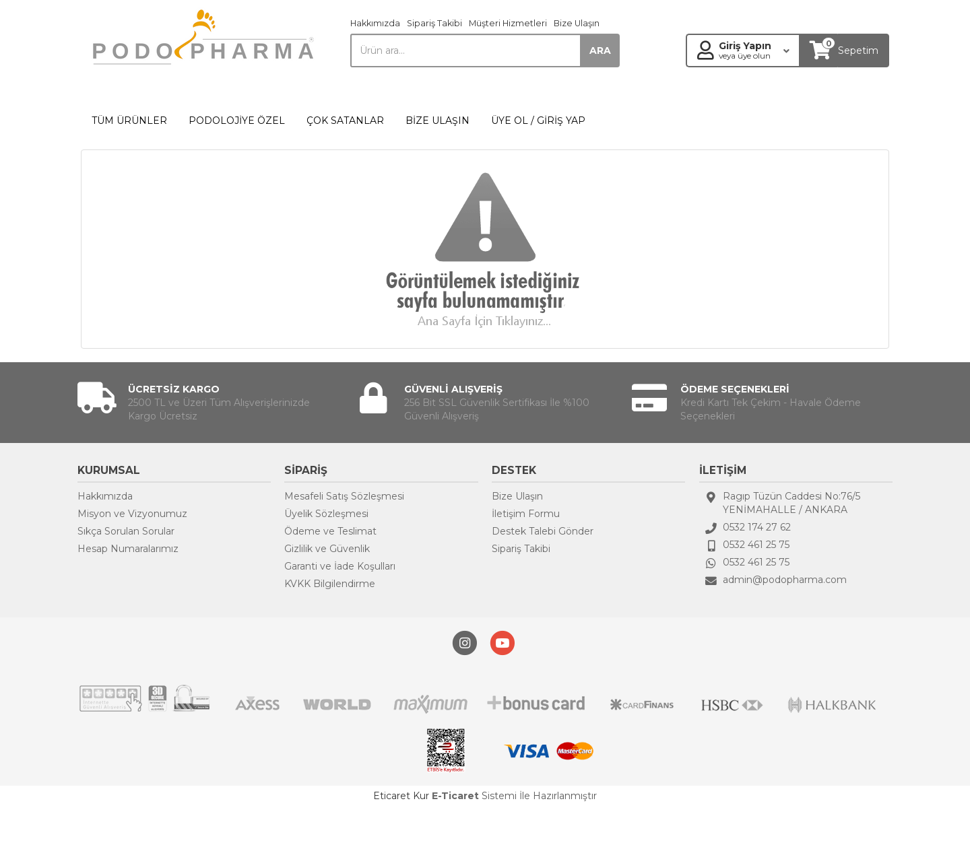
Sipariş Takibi (434, 23)
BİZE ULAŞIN (438, 120)
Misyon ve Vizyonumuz (132, 514)
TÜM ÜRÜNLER (129, 120)
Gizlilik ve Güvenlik (327, 549)
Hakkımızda (375, 23)
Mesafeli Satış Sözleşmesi (344, 496)
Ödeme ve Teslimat (330, 531)
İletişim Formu (526, 514)
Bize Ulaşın (577, 23)
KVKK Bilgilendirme (329, 584)
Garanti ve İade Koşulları (339, 566)
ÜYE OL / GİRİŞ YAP (538, 120)
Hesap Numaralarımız (128, 549)
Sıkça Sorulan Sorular (125, 531)
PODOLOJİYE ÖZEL (237, 120)
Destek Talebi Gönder (542, 531)
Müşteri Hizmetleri (508, 23)
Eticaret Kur (401, 796)
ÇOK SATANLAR (345, 120)
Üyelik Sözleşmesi (326, 514)
